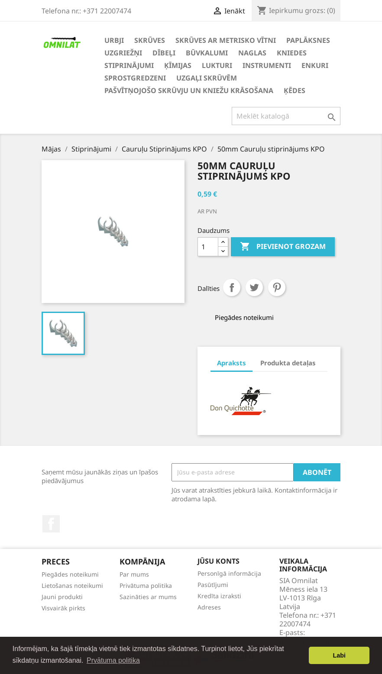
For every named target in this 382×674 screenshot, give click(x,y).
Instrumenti (267, 65)
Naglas (252, 53)
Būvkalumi (207, 53)
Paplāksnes (308, 40)
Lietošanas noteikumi (72, 585)
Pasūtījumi (212, 584)
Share (231, 287)
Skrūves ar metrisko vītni (225, 40)
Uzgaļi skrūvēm (206, 78)
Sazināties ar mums (148, 597)
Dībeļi (163, 53)
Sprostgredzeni (135, 78)
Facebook (51, 523)
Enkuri (314, 65)
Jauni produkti (62, 597)
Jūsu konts (218, 561)
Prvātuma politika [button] (113, 660)
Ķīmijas (177, 65)
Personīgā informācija (229, 573)
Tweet (254, 287)
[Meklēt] (286, 116)
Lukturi (217, 65)
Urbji (114, 40)
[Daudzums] (207, 246)
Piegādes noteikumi (70, 574)
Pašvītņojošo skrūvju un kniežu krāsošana (188, 90)
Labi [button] (339, 655)
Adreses (209, 607)
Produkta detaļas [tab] (288, 362)
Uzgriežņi (123, 53)
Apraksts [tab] (231, 362)
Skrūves (149, 40)
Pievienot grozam (283, 246)
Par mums (134, 574)
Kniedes (292, 53)
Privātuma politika (146, 585)
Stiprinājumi (129, 65)
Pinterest (276, 287)
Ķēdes (294, 90)
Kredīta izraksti (219, 596)
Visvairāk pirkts (63, 608)
